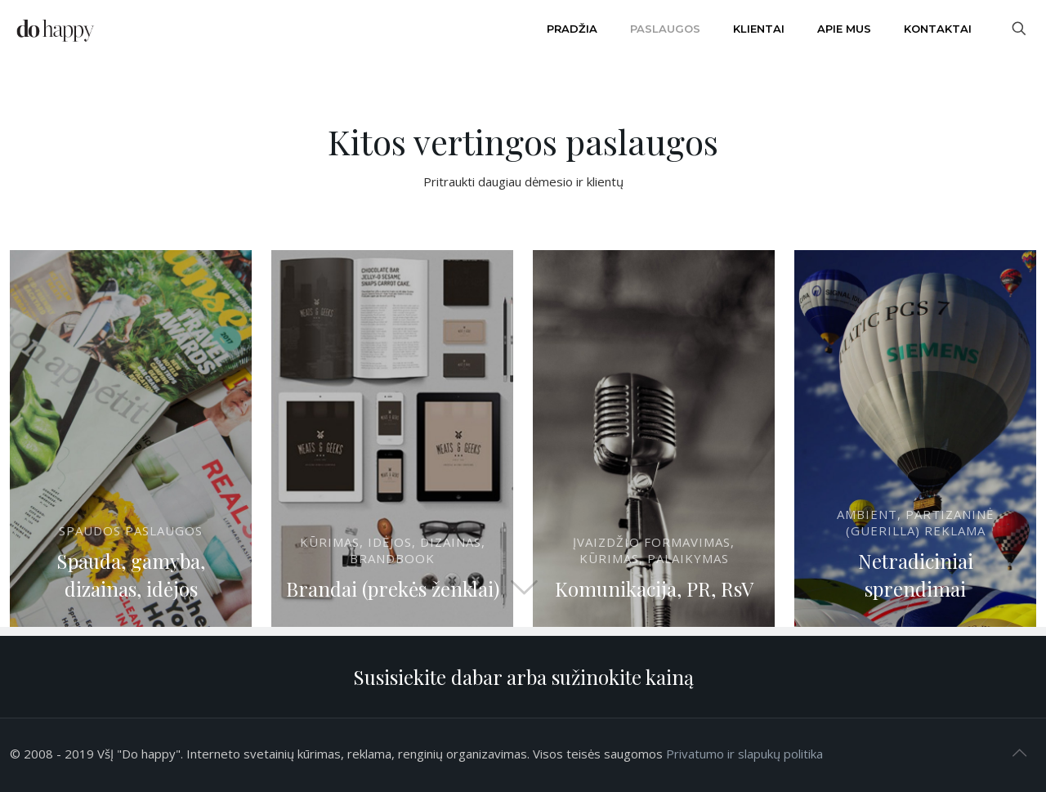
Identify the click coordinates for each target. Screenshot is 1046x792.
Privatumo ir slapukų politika (744, 753)
